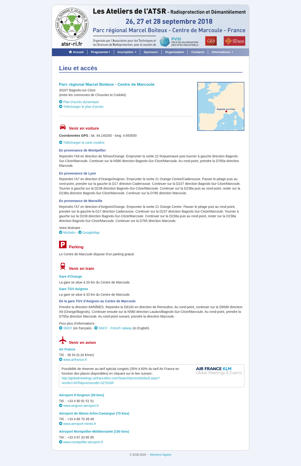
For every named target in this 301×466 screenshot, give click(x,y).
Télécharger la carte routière (82, 142)
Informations (222, 52)
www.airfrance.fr (73, 359)
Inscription (127, 52)
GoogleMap (88, 232)
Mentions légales (160, 454)
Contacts (197, 52)
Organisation (174, 52)
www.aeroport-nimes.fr (77, 424)
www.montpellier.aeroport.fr (81, 442)
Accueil (76, 52)
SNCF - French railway (113, 328)
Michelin (67, 232)
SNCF (65, 328)
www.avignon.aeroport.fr (79, 406)
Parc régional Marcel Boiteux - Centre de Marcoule (106, 84)
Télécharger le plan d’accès (81, 107)
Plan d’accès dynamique (79, 102)
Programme (100, 52)
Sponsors (151, 52)
